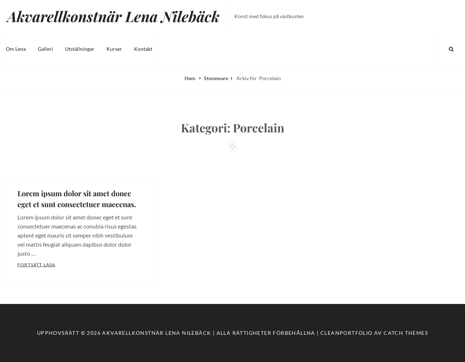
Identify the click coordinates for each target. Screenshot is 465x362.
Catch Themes (406, 333)
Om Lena (16, 49)
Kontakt (143, 49)
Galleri (45, 49)
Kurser (114, 49)
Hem (191, 78)
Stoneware (216, 78)
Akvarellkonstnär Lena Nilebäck (113, 16)
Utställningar (79, 49)
